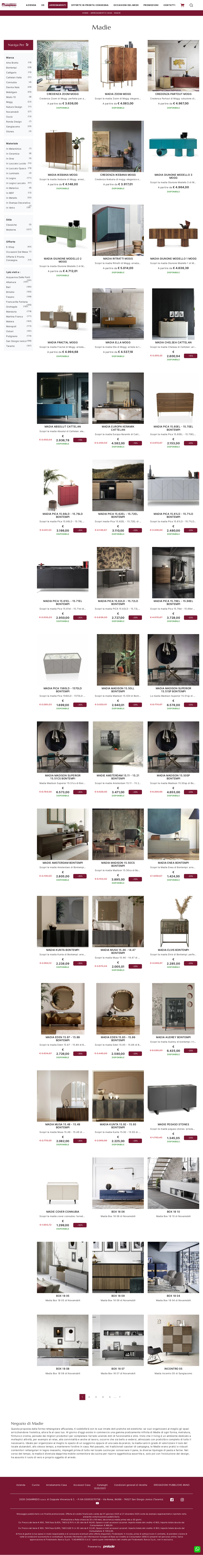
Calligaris (11, 72)
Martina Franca (14, 316)
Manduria (11, 311)
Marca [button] (10, 57)
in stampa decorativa (18, 203)
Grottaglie (11, 306)
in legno (11, 178)
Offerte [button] (10, 241)
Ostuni (9, 331)
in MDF (10, 193)
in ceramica (13, 153)
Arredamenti (59, 5)
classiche (11, 225)
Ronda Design (14, 121)
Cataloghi (107, 1485)
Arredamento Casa (101, 13)
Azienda (33, 5)
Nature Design (14, 107)
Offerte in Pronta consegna (90, 5)
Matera (10, 321)
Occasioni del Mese (126, 5)
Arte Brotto (12, 62)
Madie (117, 13)
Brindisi (10, 292)
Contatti (168, 5)
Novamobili (12, 112)
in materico (12, 188)
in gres (10, 158)
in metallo (11, 198)
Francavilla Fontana (17, 302)
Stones (10, 131)
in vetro (10, 207)
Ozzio (9, 117)
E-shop (10, 247)
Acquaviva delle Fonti (18, 277)
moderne (11, 229)
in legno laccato (16, 183)
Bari (8, 287)
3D (44, 5)
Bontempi (11, 67)
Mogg (9, 102)
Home (85, 13)
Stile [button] (9, 219)
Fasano (10, 297)
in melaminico (13, 149)
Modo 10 (11, 97)
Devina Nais (13, 87)
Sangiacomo (13, 126)
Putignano (11, 336)
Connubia (11, 82)
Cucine (39, 1485)
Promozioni (151, 5)
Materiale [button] (12, 143)
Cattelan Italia (14, 77)
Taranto (10, 346)
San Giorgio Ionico (16, 341)
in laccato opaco (16, 168)
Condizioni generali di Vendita (135, 1485)
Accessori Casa (85, 1485)
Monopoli (11, 326)
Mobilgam (11, 92)
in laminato (12, 173)
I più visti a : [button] (13, 272)
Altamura (11, 282)
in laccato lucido (16, 163)
